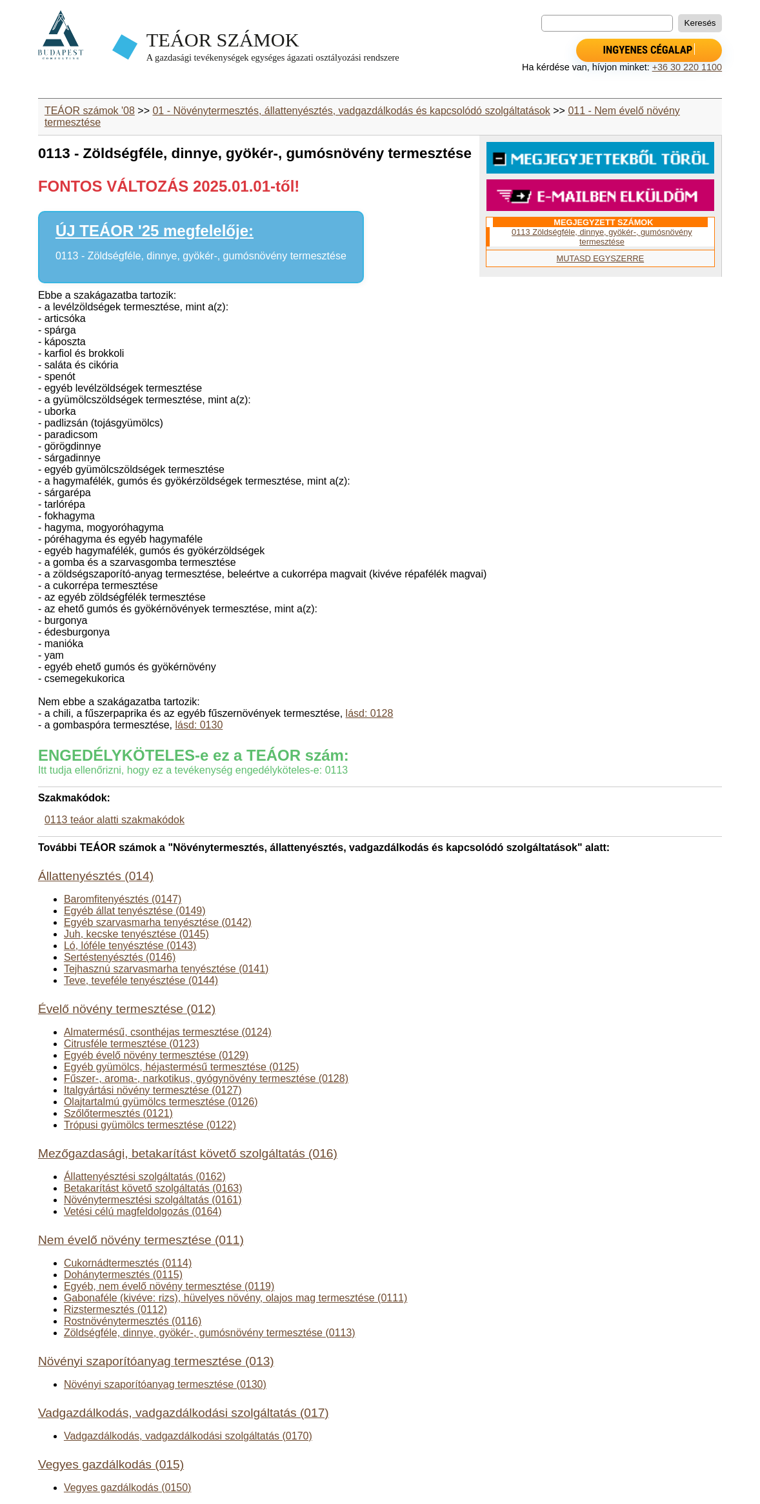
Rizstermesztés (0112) (115, 1309)
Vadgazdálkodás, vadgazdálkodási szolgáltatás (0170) (188, 1435)
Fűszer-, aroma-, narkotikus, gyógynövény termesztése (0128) (206, 1078)
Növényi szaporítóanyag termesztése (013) (156, 1361)
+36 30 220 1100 (687, 67)
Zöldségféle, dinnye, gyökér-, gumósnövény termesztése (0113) (209, 1332)
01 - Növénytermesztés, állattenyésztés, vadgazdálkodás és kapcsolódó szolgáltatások (351, 110)
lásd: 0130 (199, 724)
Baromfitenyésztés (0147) (122, 899)
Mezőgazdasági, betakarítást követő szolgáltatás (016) (187, 1153)
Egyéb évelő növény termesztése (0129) (156, 1055)
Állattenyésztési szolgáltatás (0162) (145, 1176)
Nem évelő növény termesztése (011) (141, 1240)
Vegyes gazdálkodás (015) (111, 1464)
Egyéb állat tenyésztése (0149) (135, 910)
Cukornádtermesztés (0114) (128, 1263)
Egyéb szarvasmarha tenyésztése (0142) (158, 922)
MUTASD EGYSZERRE (601, 258)
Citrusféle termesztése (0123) (131, 1043)
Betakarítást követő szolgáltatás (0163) (153, 1188)
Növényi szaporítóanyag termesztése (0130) (165, 1384)
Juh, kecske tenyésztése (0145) (136, 933)
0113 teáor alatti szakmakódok (115, 819)
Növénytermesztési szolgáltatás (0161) (153, 1199)
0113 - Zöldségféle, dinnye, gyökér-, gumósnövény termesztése (200, 255)
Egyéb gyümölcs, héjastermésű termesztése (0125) (181, 1066)
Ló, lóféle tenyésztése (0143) (130, 945)
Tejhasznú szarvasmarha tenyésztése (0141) (166, 968)
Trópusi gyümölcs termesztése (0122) (150, 1124)
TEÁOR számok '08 (90, 110)
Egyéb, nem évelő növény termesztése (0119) (169, 1286)
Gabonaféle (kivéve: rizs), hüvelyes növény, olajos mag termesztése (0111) (235, 1297)
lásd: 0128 (370, 713)
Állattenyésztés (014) (96, 876)
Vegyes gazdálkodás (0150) (127, 1487)
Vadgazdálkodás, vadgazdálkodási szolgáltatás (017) (183, 1412)
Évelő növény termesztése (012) (126, 1009)
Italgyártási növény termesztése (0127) (153, 1090)
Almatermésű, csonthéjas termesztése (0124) (168, 1032)
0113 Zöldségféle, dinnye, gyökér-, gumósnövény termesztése (602, 236)
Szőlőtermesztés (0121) (118, 1113)
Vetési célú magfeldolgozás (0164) (143, 1211)
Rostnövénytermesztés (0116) (132, 1321)
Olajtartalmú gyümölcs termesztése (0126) (161, 1101)
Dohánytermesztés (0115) (123, 1274)
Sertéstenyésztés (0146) (119, 957)
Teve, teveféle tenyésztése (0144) (141, 980)
